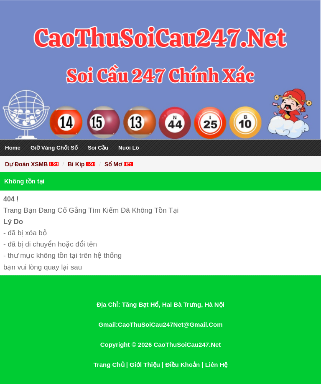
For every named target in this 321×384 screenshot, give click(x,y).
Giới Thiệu (145, 364)
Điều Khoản (182, 364)
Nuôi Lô (128, 148)
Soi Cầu (98, 148)
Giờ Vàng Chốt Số (54, 148)
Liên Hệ (216, 364)
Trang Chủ (109, 364)
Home (12, 148)
